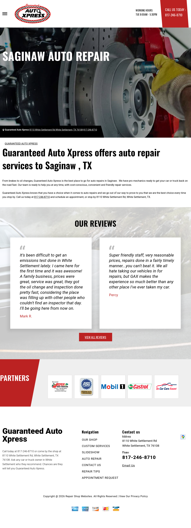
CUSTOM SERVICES (96, 446)
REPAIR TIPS (91, 471)
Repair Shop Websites (79, 496)
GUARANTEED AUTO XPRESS (21, 143)
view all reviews (95, 337)
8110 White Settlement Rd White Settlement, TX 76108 (56, 130)
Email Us (128, 465)
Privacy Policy (139, 496)
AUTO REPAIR (91, 459)
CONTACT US (91, 465)
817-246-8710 (173, 14)
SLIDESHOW (91, 452)
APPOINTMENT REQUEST (100, 478)
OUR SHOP (89, 439)
